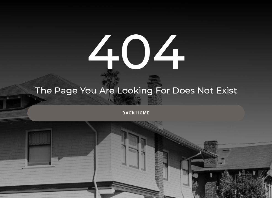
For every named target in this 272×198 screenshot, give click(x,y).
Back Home (136, 113)
